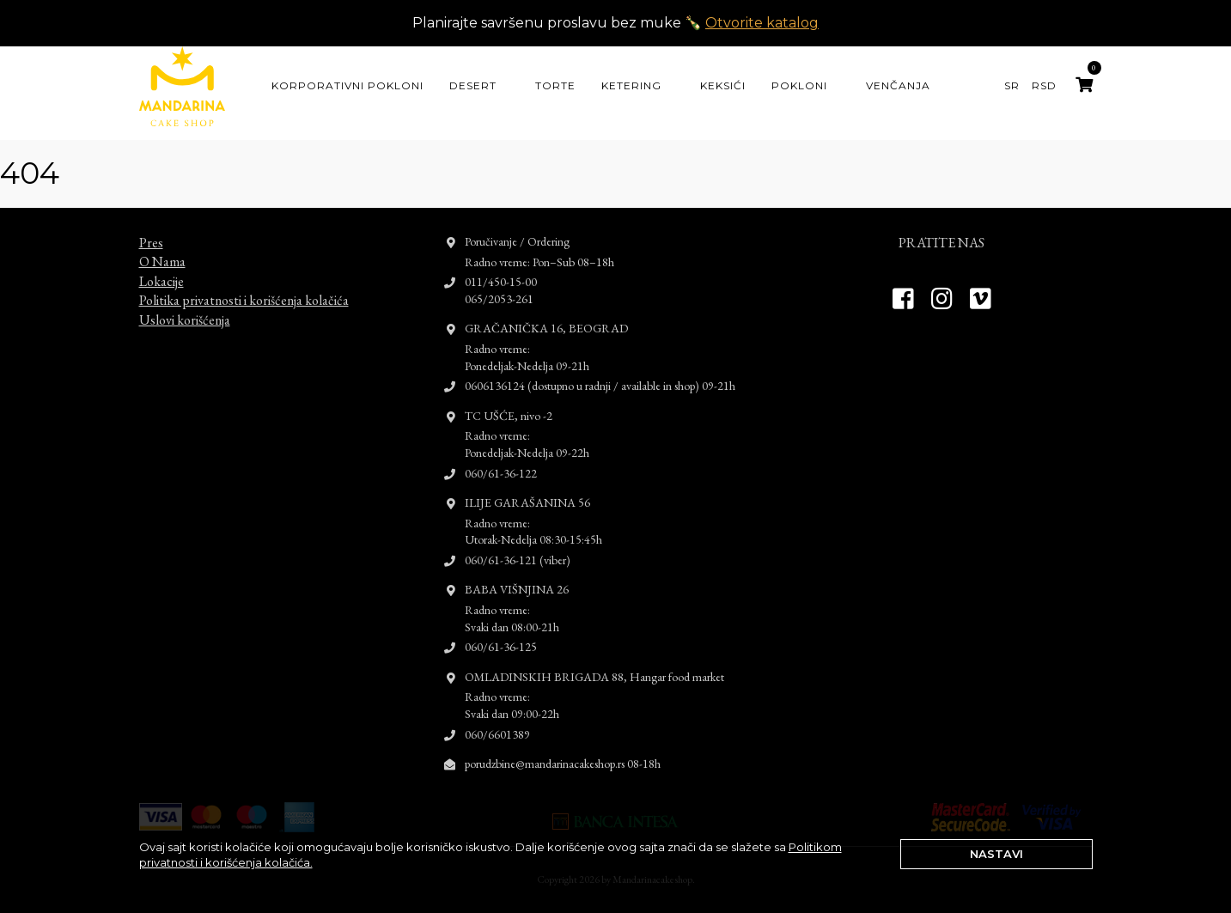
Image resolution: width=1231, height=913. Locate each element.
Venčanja (898, 85)
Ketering (631, 85)
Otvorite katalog (762, 23)
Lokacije (161, 266)
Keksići (723, 85)
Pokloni (799, 85)
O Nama (162, 246)
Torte (555, 85)
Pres (151, 227)
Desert (473, 85)
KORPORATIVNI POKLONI (347, 85)
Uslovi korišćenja (184, 304)
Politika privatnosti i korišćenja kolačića (244, 285)
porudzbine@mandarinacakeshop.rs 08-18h (563, 748)
